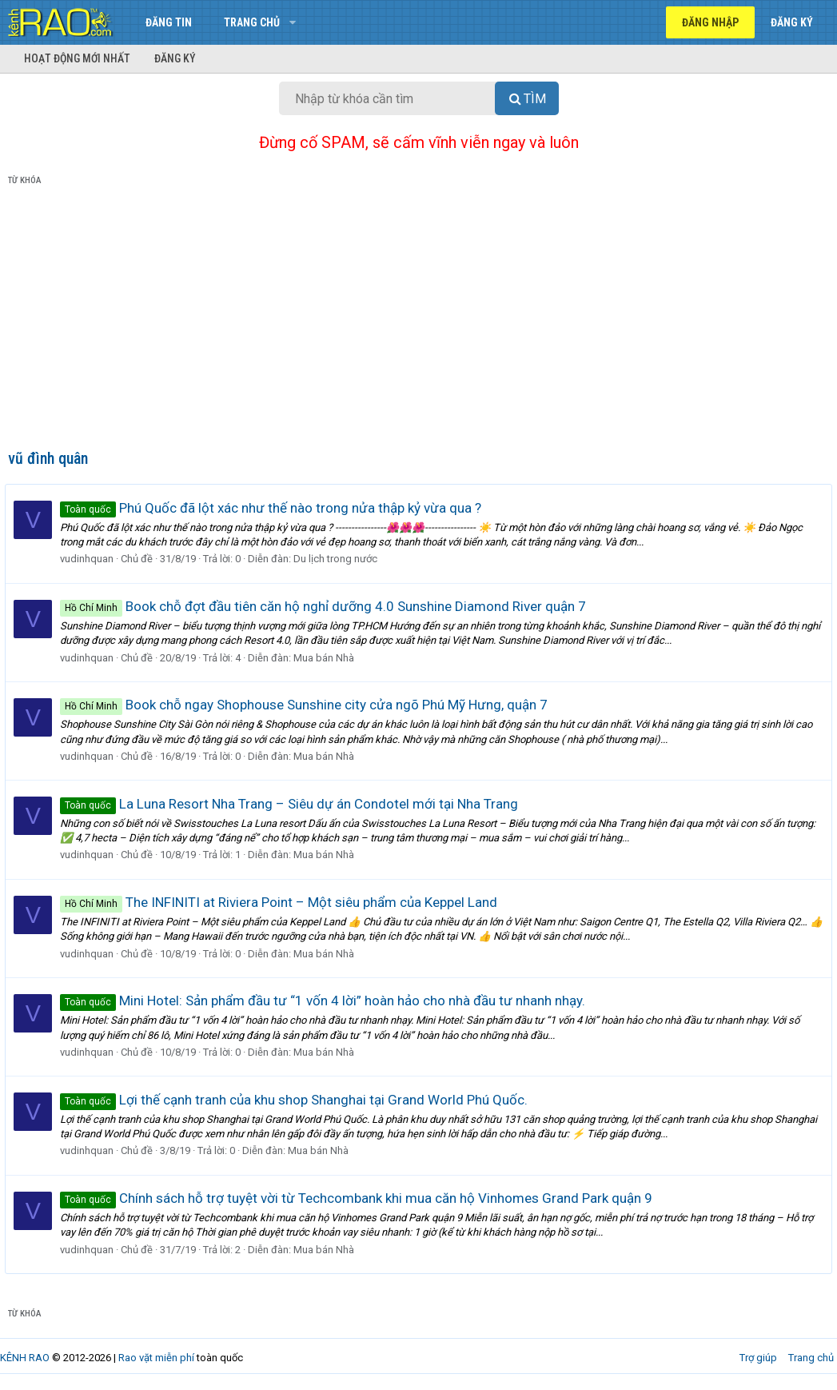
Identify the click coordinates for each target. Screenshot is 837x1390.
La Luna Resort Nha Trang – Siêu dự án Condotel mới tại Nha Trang (292, 804)
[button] (292, 22)
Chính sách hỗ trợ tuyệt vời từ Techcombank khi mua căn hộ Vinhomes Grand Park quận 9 (359, 1198)
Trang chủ (252, 22)
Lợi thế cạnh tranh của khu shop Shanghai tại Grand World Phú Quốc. (297, 1100)
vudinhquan (90, 559)
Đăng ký (175, 58)
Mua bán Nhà (327, 658)
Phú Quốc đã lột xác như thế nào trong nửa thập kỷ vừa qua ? (273, 508)
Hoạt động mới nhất (77, 58)
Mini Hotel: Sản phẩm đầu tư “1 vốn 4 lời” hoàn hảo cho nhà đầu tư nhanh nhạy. (325, 1001)
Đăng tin (168, 22)
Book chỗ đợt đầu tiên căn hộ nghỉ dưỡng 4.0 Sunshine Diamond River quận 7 (326, 606)
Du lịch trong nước (339, 559)
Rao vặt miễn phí (156, 1358)
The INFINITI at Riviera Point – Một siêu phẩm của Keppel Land (281, 902)
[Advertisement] (418, 321)
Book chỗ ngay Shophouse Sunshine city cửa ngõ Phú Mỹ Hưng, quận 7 (307, 705)
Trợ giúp (758, 1358)
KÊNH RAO (25, 1358)
